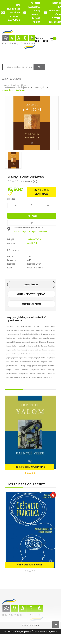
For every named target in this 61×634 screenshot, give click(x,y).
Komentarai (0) (31, 304)
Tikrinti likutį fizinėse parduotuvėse (30, 231)
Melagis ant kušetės (13, 90)
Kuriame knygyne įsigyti (31, 294)
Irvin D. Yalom (33, 243)
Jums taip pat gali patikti (25, 484)
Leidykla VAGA (34, 239)
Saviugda (40, 87)
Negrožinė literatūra (15, 85)
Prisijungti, (39, 38)
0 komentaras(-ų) (28, 181)
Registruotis (41, 40)
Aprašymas (31, 284)
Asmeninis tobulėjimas (16, 87)
